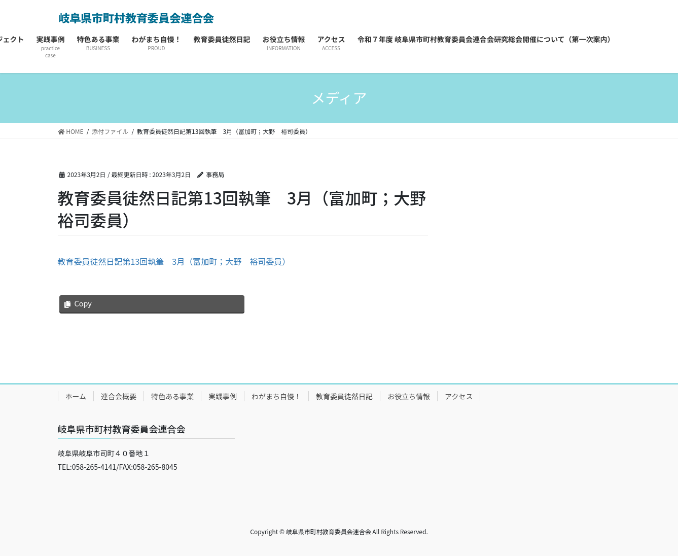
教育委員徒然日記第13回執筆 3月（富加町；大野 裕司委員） (174, 261)
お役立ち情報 (408, 396)
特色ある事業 (172, 396)
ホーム (76, 396)
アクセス (459, 396)
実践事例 (222, 396)
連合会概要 (118, 396)
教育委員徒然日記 (344, 396)
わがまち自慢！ (276, 396)
